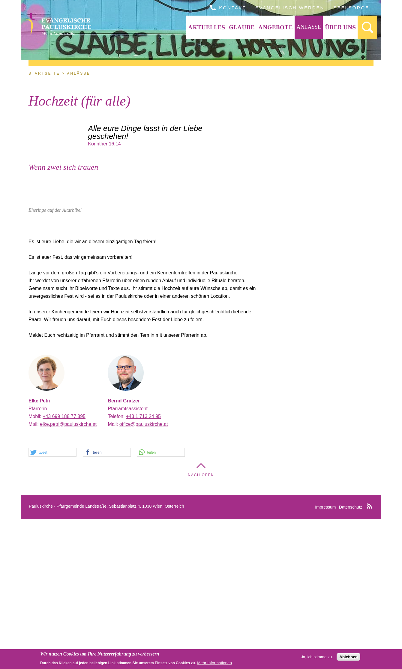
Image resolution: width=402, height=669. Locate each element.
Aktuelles (206, 27)
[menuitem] (206, 27)
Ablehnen (348, 657)
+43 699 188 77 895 (64, 566)
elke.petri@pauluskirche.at (68, 574)
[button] (52, 602)
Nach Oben (201, 625)
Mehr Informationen (214, 663)
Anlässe (308, 27)
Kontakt (232, 7)
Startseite (44, 73)
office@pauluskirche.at (143, 574)
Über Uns (340, 27)
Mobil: (35, 566)
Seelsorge (351, 7)
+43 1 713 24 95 (143, 566)
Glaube (241, 27)
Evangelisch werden (289, 7)
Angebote (275, 27)
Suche (367, 27)
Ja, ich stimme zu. (317, 657)
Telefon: (117, 566)
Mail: (34, 574)
